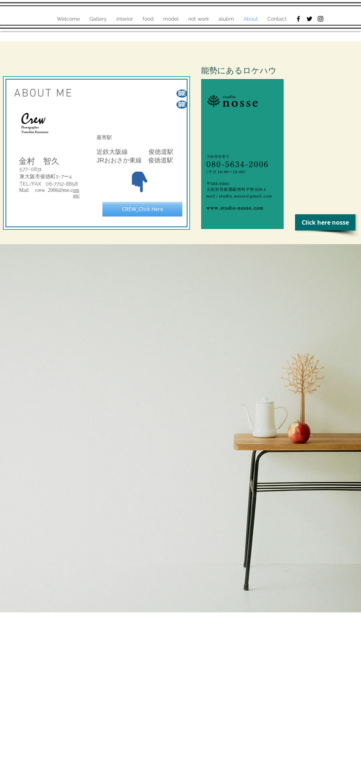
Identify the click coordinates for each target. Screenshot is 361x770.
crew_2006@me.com (57, 190)
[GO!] (181, 105)
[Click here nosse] (325, 222)
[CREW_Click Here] (142, 209)
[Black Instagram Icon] (320, 18)
